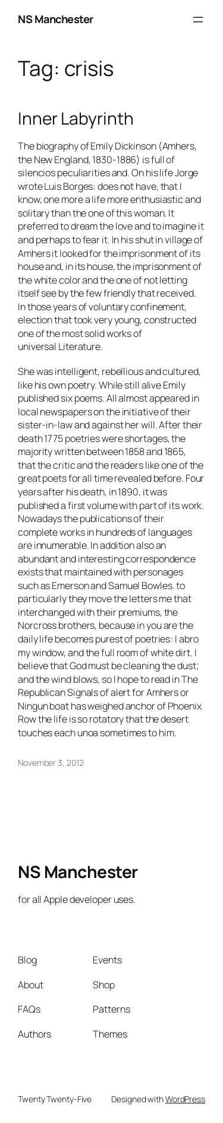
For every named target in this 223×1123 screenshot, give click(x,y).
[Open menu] (198, 19)
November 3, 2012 (50, 762)
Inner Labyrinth (76, 118)
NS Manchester (55, 19)
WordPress (185, 1099)
